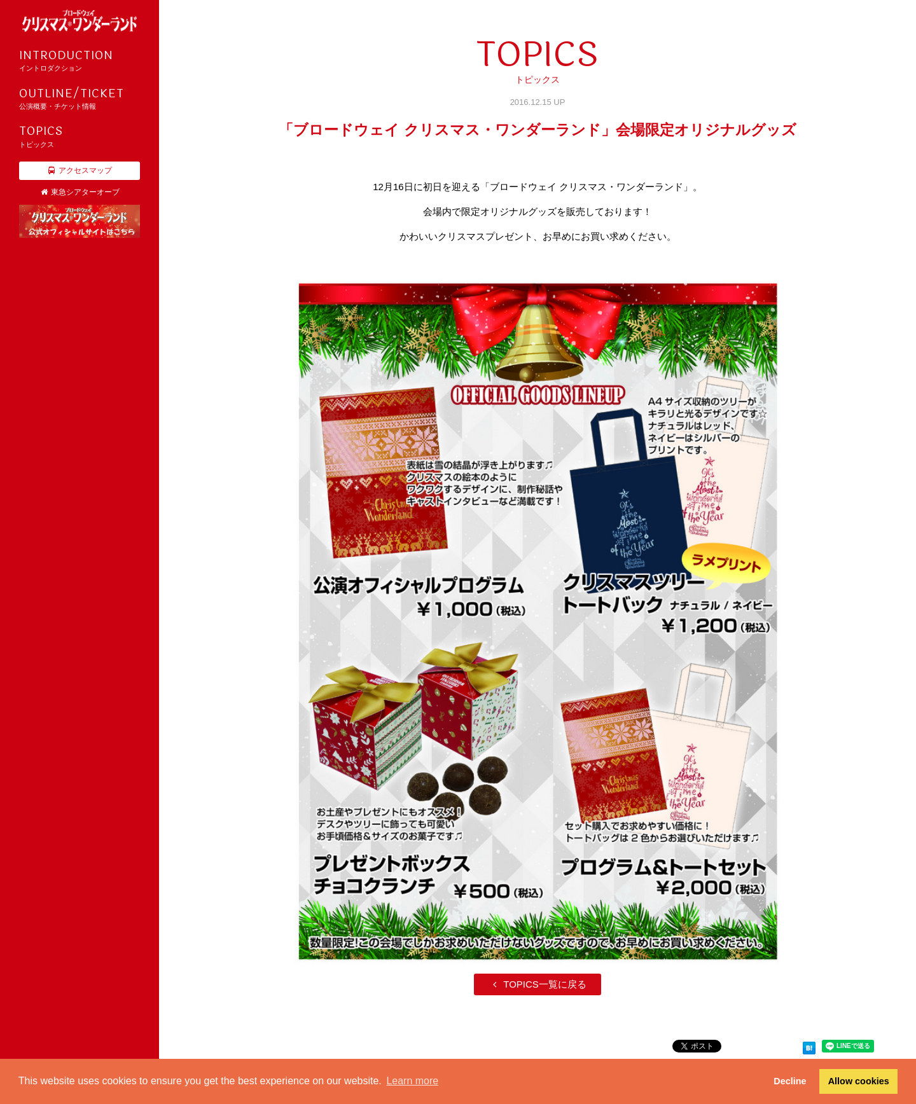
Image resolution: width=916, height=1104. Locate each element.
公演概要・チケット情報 (79, 98)
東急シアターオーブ (79, 192)
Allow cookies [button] (858, 1081)
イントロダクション (79, 60)
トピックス (79, 135)
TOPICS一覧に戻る (537, 984)
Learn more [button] (412, 1080)
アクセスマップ (80, 170)
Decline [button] (790, 1081)
